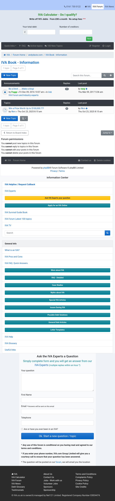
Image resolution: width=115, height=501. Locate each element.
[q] (55, 232)
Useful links (10, 350)
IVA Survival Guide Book (16, 212)
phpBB (46, 168)
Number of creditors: (69, 27)
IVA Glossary (11, 343)
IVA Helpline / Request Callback (20, 184)
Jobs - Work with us (52, 480)
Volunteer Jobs (50, 483)
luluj (83, 89)
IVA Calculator (47, 14)
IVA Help (9, 337)
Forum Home (19, 160)
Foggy (14, 92)
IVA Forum (98, 6)
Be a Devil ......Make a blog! (21, 89)
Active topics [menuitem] (35, 46)
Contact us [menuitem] (84, 160)
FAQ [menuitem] (21, 46)
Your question (27, 370)
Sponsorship (49, 490)
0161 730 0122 (72, 6)
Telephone (26, 417)
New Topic (9, 75)
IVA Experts (10, 191)
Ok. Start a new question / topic (57, 436)
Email (37, 406)
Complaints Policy (83, 477)
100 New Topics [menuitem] (53, 46)
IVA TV (8, 225)
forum (58, 462)
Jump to (106, 133)
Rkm (13, 111)
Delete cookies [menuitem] (102, 160)
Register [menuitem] (94, 46)
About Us (47, 474)
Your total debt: (30, 27)
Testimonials (18, 490)
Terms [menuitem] (62, 171)
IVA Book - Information (20, 62)
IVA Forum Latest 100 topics (18, 219)
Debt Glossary (18, 487)
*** (84, 19)
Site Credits (80, 487)
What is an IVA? (12, 250)
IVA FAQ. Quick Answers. (16, 263)
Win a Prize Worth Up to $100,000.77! (26, 108)
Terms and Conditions (85, 474)
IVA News (109, 6)
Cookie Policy (81, 483)
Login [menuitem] (106, 46)
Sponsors (48, 487)
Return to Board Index (15, 133)
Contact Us (48, 477)
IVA (88, 6)
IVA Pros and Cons (13, 256)
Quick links (9, 46)
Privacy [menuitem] (53, 171)
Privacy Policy (82, 480)
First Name (26, 395)
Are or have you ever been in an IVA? (41, 429)
